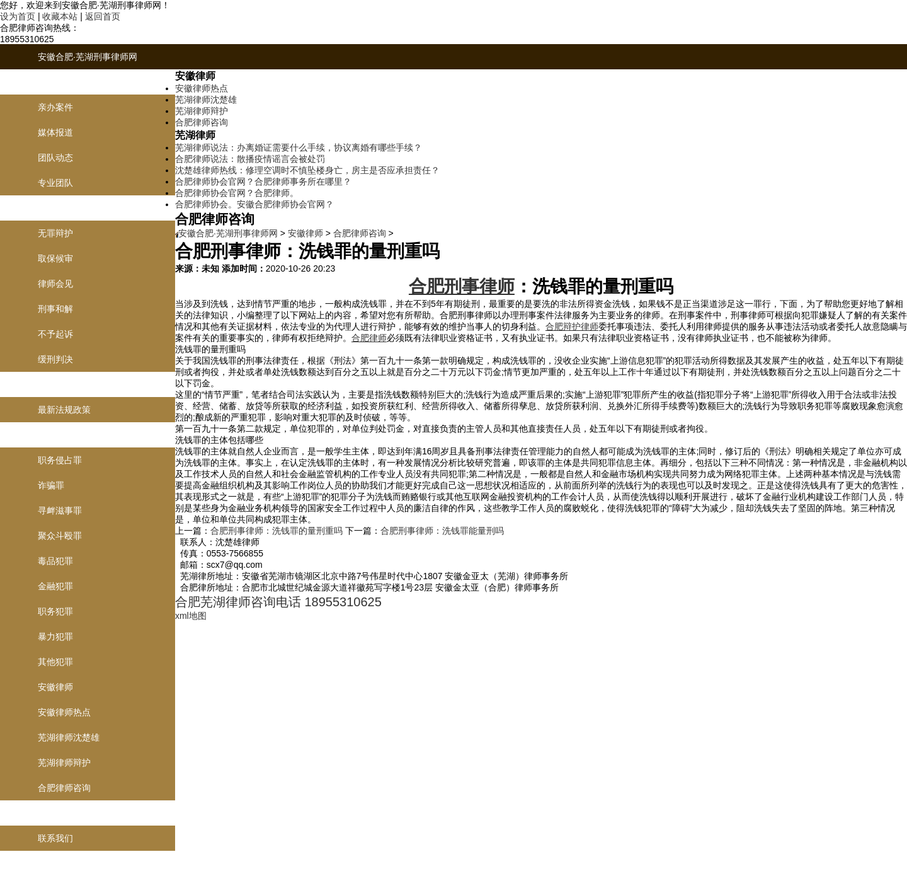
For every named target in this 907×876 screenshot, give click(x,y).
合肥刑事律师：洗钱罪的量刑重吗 (276, 531)
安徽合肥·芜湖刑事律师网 (87, 57)
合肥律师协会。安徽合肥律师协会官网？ (254, 204)
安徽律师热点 (64, 712)
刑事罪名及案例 (69, 435)
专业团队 (55, 183)
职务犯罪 (55, 611)
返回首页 (102, 16)
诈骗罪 (51, 485)
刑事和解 (55, 309)
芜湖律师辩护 (64, 763)
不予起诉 (55, 334)
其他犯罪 (55, 662)
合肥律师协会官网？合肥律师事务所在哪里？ (263, 181)
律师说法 (55, 384)
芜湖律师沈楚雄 (69, 737)
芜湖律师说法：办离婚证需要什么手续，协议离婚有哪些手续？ (298, 147)
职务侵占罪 (60, 460)
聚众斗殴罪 (60, 536)
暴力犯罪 (55, 636)
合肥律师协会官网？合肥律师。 (237, 193)
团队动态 (55, 158)
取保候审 (55, 258)
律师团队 (55, 82)
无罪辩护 (55, 233)
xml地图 (191, 616)
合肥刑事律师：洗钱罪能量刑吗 (442, 531)
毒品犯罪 (55, 561)
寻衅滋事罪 (60, 510)
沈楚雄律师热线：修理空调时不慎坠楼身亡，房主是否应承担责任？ (307, 170)
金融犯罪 (55, 586)
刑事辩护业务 (64, 208)
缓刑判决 (55, 359)
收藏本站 (59, 16)
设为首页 (17, 16)
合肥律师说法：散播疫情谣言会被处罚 (250, 159)
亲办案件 (55, 107)
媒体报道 (55, 132)
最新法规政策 (64, 410)
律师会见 (55, 284)
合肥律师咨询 (64, 788)
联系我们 (55, 813)
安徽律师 (55, 687)
